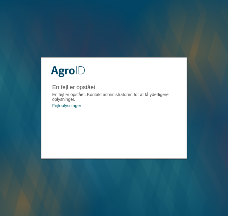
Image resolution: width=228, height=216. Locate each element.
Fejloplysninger (66, 105)
